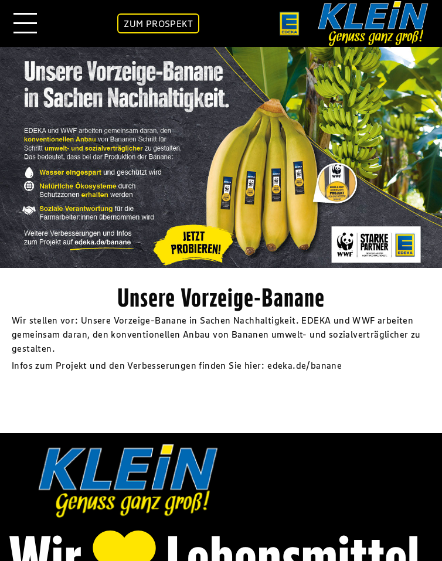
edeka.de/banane (304, 365)
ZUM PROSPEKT (158, 23)
